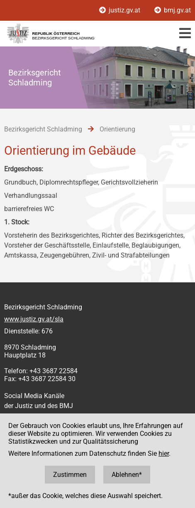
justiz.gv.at (120, 10)
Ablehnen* (127, 475)
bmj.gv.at (172, 10)
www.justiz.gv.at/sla (33, 319)
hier (163, 453)
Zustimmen (70, 475)
